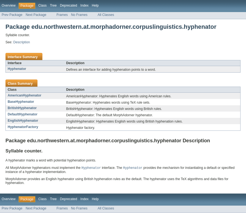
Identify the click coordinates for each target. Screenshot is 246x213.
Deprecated (68, 5)
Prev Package (12, 15)
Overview (9, 5)
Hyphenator (17, 69)
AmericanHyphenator (24, 95)
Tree (53, 5)
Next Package (36, 15)
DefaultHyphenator (22, 114)
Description (21, 42)
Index (84, 5)
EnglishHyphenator (23, 121)
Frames (62, 15)
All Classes (106, 15)
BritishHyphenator (22, 108)
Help (95, 5)
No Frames (79, 15)
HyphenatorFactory (23, 127)
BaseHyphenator (21, 102)
